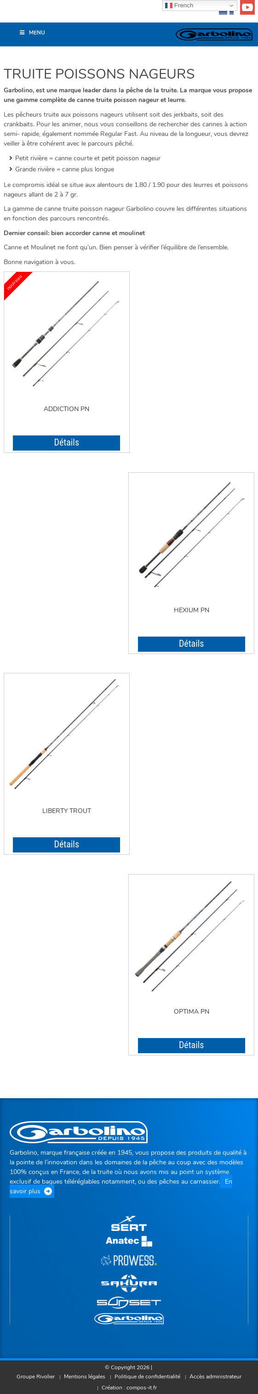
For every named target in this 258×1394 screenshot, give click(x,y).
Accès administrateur (215, 1376)
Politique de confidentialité (147, 1376)
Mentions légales (84, 1376)
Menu (31, 32)
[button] (11, 16)
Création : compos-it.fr (129, 1387)
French (179, 5)
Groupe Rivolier (36, 1376)
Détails (66, 442)
